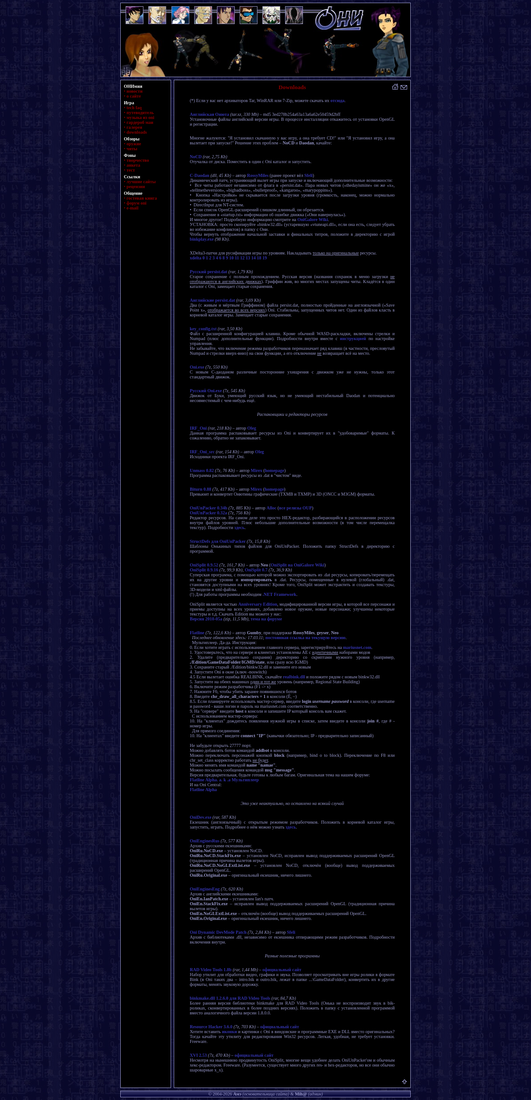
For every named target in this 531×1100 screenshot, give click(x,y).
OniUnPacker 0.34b (208, 507)
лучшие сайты (141, 181)
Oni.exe (197, 367)
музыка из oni (140, 117)
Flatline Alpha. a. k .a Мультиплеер (224, 779)
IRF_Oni (198, 428)
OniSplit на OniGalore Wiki (298, 564)
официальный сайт (281, 969)
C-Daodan (199, 175)
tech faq (134, 107)
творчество (138, 160)
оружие (134, 143)
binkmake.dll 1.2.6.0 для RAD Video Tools (230, 998)
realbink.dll (294, 676)
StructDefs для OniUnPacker (218, 541)
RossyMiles (257, 175)
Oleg (251, 428)
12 (242, 257)
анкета (133, 165)
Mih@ (301, 1094)
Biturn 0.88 (200, 489)
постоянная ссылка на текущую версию (306, 637)
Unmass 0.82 (202, 470)
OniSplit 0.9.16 (204, 569)
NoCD (196, 156)
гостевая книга (142, 198)
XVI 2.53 (198, 1055)
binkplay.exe (202, 239)
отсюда (337, 100)
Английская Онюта (209, 114)
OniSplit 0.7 (256, 569)
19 (264, 257)
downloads (137, 132)
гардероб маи (140, 122)
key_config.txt (203, 328)
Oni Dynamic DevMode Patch (218, 932)
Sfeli (308, 175)
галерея (134, 127)
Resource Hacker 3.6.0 (211, 1026)
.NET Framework (279, 594)
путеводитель (140, 112)
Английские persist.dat (212, 300)
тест (131, 170)
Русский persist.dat (208, 271)
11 (237, 257)
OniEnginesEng (205, 889)
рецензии (136, 186)
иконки (229, 1031)
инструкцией (353, 338)
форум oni (137, 203)
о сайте (134, 96)
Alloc (271, 507)
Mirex (256, 470)
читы (132, 148)
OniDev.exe (201, 817)
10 (231, 257)
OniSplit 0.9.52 (204, 564)
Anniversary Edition (258, 604)
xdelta (195, 257)
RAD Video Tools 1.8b (211, 969)
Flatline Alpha (203, 789)
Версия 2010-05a (206, 618)
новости (135, 91)
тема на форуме (266, 618)
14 (253, 257)
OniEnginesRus (205, 840)
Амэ (237, 1094)
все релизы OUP (295, 507)
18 (259, 257)
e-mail (133, 207)
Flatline (197, 632)
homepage (274, 470)
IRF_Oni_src (202, 451)
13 (248, 257)
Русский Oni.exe (206, 390)
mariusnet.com (357, 647)
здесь (239, 527)
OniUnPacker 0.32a (208, 512)
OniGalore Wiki (312, 219)
